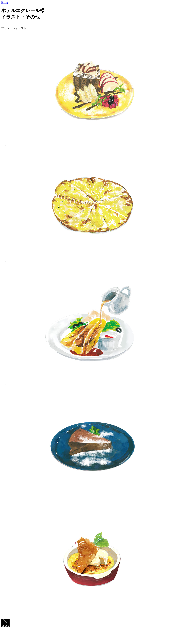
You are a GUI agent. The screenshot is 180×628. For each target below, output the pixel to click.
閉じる (4, 2)
